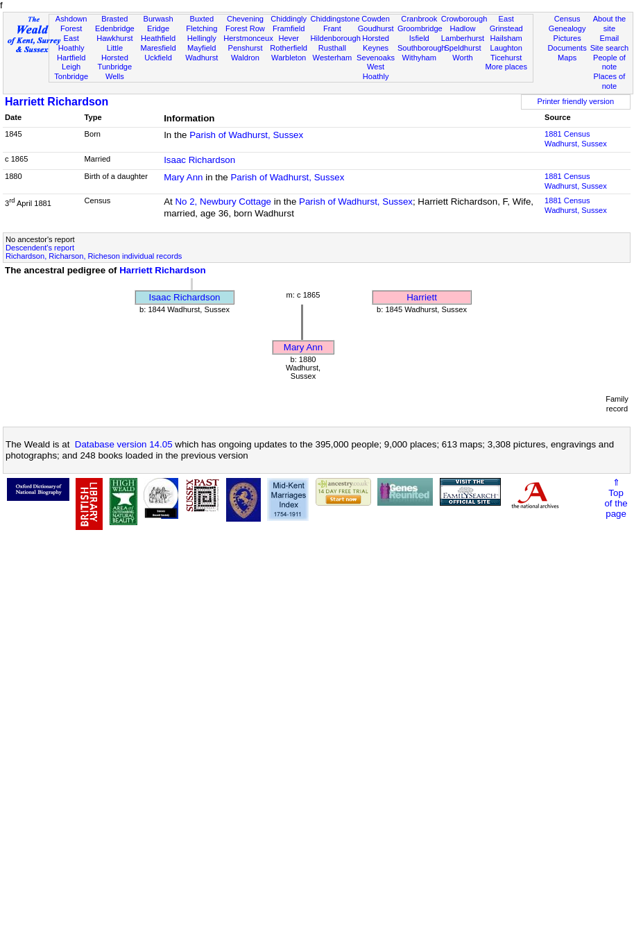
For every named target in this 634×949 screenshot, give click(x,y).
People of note (609, 62)
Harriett (421, 297)
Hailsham (506, 38)
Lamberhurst (462, 38)
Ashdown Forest (71, 24)
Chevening (245, 19)
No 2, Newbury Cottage (223, 201)
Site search (609, 48)
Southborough (421, 48)
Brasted (114, 19)
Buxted (201, 19)
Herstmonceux (248, 38)
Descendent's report (40, 247)
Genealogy (567, 28)
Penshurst (245, 48)
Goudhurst (376, 28)
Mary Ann (183, 177)
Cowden (375, 19)
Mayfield (201, 48)
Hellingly (201, 38)
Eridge (158, 28)
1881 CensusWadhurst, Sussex (576, 139)
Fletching (201, 28)
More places (506, 66)
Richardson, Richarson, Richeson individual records (94, 256)
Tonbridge (71, 76)
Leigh (71, 66)
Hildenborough (336, 38)
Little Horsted (114, 53)
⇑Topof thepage (615, 498)
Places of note (610, 81)
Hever (288, 38)
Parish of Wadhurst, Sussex (246, 135)
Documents (567, 48)
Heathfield (158, 38)
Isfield (419, 38)
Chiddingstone (335, 19)
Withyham (419, 57)
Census (567, 19)
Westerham (332, 57)
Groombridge (420, 28)
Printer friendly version (576, 101)
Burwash (158, 19)
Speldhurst (462, 48)
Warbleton (288, 57)
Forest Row (245, 28)
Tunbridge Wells (115, 71)
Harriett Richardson (56, 102)
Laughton (506, 48)
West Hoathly (376, 71)
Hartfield (71, 57)
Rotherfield (288, 48)
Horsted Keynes (375, 43)
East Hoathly (71, 43)
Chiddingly (289, 19)
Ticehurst (506, 57)
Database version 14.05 (124, 444)
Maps (567, 57)
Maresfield (157, 48)
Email (609, 38)
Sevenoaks (376, 57)
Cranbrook (419, 19)
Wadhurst (201, 57)
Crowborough (464, 19)
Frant (332, 28)
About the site (609, 24)
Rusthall (332, 48)
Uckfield (158, 57)
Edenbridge (115, 28)
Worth (462, 57)
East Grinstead (506, 24)
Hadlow (462, 28)
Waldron (245, 57)
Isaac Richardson (199, 160)
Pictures (567, 38)
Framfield (289, 28)
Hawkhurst (114, 38)
